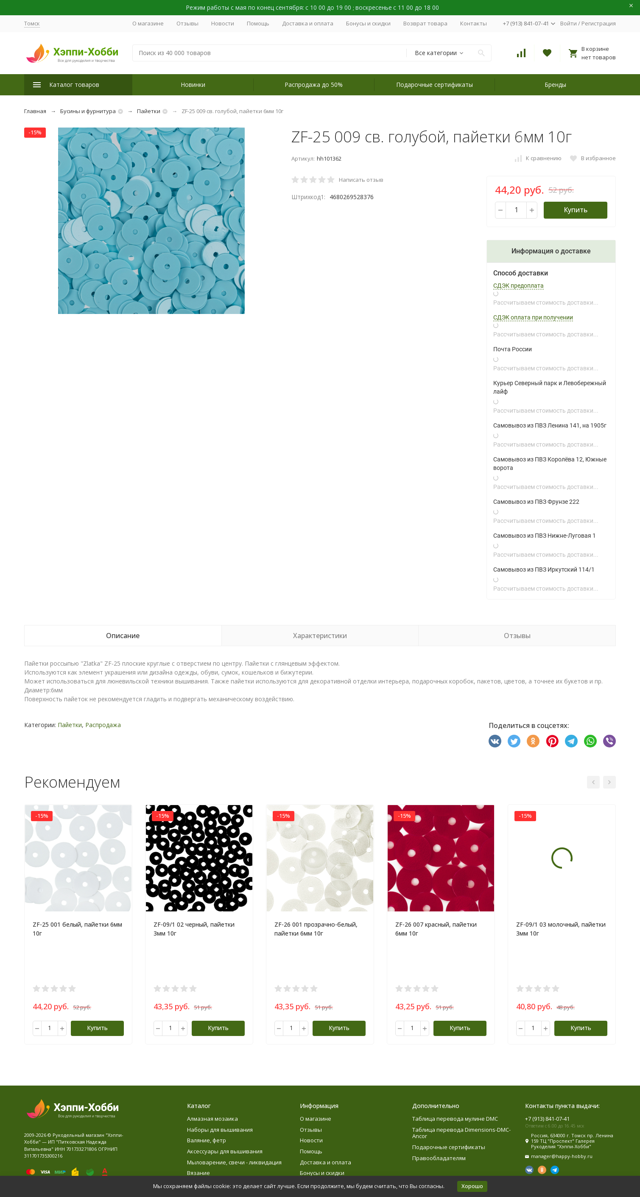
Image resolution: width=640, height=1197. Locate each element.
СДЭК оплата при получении (533, 317)
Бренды (555, 85)
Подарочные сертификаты (434, 85)
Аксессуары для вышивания (225, 1151)
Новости (222, 23)
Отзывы (187, 23)
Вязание (198, 1173)
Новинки (193, 85)
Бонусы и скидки (368, 23)
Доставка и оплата (307, 23)
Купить (575, 209)
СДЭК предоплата (518, 285)
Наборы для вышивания (220, 1129)
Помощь (258, 23)
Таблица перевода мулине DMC (455, 1118)
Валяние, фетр (206, 1140)
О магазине (148, 23)
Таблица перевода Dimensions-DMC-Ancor (461, 1133)
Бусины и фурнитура (88, 111)
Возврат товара (425, 23)
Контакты (473, 23)
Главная (35, 111)
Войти (568, 23)
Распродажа (103, 725)
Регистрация (598, 23)
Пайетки (148, 111)
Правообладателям (439, 1158)
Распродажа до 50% (314, 85)
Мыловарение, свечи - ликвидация (234, 1162)
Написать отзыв (361, 179)
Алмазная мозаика (212, 1118)
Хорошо (472, 1186)
